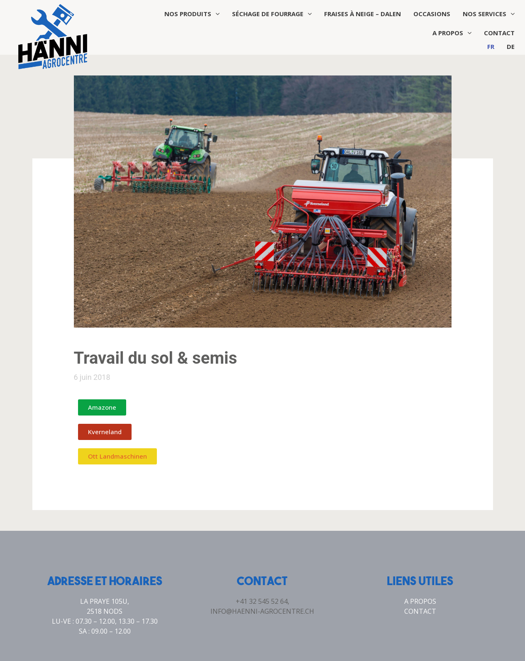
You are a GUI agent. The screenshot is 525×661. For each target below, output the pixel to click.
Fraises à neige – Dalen (362, 14)
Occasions (431, 14)
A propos (451, 32)
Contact (499, 33)
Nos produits (192, 13)
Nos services (489, 13)
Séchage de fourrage (272, 13)
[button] (102, 407)
